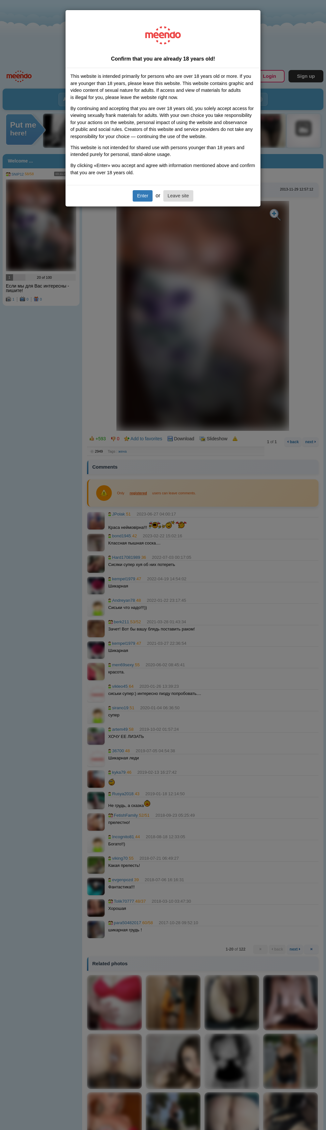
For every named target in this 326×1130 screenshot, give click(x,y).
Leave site (178, 195)
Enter (142, 195)
